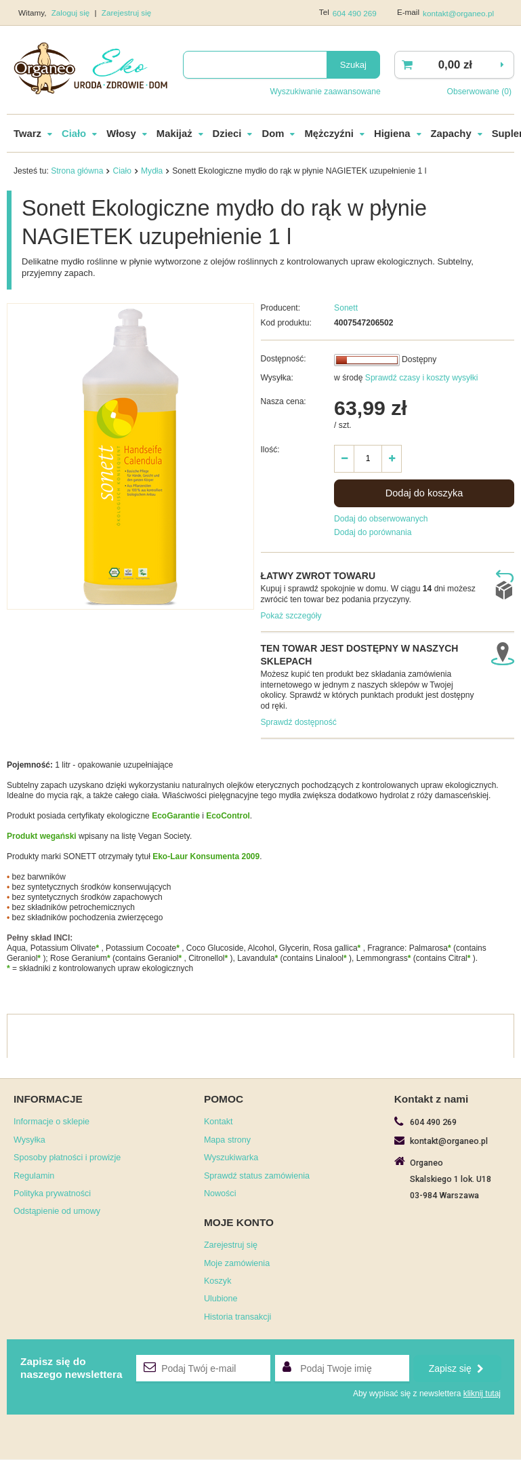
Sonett (346, 308)
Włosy (121, 134)
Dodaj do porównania (372, 533)
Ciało (74, 134)
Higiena (392, 134)
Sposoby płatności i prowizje (67, 1158)
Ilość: (270, 450)
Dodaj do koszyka (424, 493)
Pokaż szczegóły (291, 616)
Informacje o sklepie (51, 1122)
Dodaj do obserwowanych (381, 519)
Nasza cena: (283, 402)
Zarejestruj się (127, 12)
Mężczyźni (329, 134)
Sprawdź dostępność (299, 723)
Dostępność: (283, 359)
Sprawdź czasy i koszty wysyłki (420, 378)
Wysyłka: (277, 378)
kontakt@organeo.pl (458, 13)
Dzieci (227, 134)
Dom (273, 134)
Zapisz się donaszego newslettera (71, 1368)
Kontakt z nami (431, 1099)
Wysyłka (29, 1140)
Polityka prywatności (52, 1194)
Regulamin (34, 1176)
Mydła (152, 171)
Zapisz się (456, 1369)
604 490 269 (355, 13)
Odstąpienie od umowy (57, 1212)
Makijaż (174, 134)
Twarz (27, 134)
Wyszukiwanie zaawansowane (325, 91)
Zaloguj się (71, 12)
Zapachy (451, 134)
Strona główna (77, 171)
